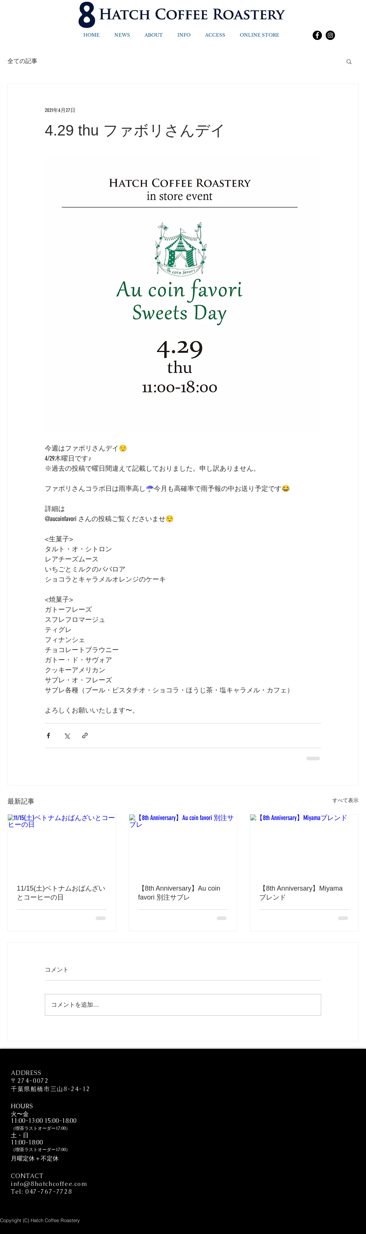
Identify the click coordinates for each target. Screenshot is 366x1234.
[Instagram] (330, 35)
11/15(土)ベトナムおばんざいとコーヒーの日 (61, 893)
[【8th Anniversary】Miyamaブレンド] (304, 844)
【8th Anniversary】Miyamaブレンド (300, 893)
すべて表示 (345, 800)
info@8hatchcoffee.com (49, 1184)
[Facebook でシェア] (48, 735)
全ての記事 (22, 61)
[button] (349, 61)
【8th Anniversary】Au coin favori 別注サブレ (179, 893)
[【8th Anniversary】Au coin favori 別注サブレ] (183, 844)
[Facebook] (317, 35)
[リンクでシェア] (85, 735)
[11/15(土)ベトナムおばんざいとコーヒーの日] (62, 844)
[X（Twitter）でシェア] (66, 735)
